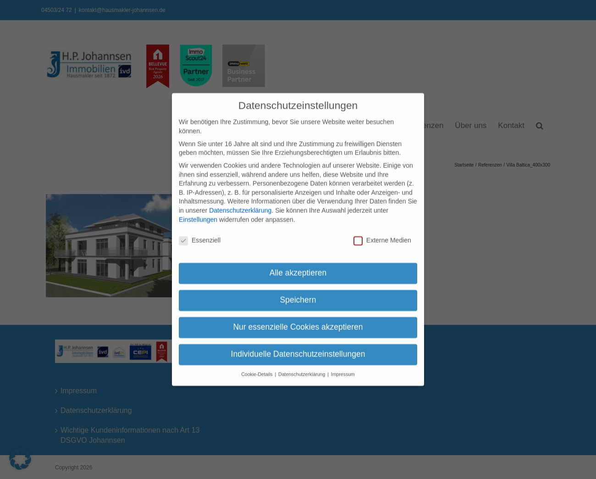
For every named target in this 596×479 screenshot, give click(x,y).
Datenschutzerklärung (240, 207)
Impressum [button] (343, 370)
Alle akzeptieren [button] (298, 269)
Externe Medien (382, 237)
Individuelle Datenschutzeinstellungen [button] (298, 350)
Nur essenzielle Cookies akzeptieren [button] (298, 323)
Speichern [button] (298, 296)
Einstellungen (198, 215)
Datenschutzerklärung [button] (302, 370)
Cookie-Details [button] (257, 370)
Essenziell (200, 237)
